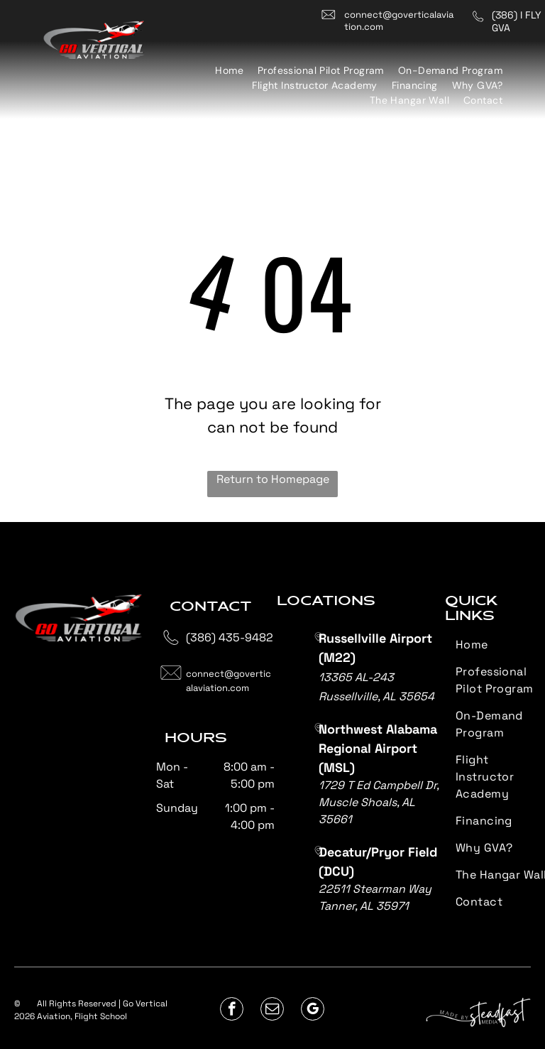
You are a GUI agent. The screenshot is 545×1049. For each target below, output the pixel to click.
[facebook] (231, 1010)
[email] (272, 1010)
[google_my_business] (312, 1010)
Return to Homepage (272, 479)
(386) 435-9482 (229, 637)
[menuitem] (229, 70)
